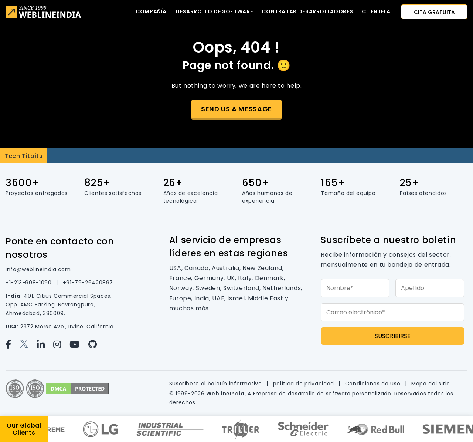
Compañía (151, 11)
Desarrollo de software (214, 11)
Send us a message (236, 109)
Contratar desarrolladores (307, 11)
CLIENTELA (376, 11)
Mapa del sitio (430, 383)
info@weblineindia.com (38, 269)
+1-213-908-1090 (29, 282)
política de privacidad (304, 383)
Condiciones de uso (373, 383)
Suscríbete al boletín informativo (216, 383)
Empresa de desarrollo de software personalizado (322, 393)
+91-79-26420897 (88, 282)
